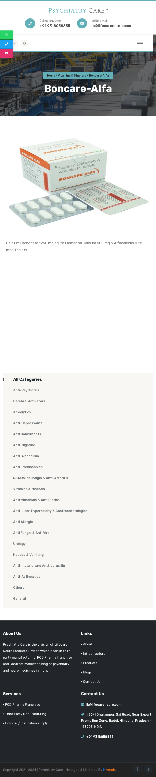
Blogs (87, 672)
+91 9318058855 (55, 26)
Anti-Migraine (24, 445)
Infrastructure (94, 654)
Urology (19, 544)
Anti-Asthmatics (26, 577)
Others (18, 588)
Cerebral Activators (29, 401)
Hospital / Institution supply (26, 723)
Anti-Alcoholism (26, 456)
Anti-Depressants (27, 423)
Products (90, 663)
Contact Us (91, 682)
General (19, 599)
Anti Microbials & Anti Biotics (36, 500)
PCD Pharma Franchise (22, 705)
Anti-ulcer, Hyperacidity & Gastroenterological (50, 511)
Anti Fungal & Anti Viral (31, 533)
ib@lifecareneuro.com (111, 26)
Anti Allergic (23, 522)
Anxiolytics (22, 412)
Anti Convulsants (27, 434)
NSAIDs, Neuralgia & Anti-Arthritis (40, 478)
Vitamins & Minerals (72, 75)
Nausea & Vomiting (28, 555)
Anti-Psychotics (26, 390)
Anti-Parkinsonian (28, 467)
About (87, 644)
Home (51, 75)
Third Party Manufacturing (25, 714)
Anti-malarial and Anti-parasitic (39, 566)
